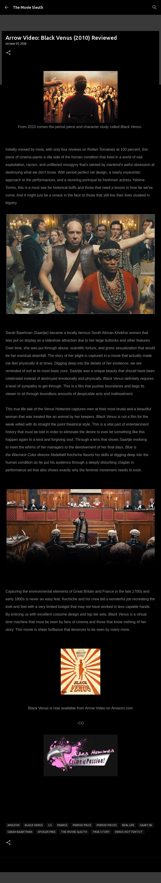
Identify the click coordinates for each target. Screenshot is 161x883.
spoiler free (47, 831)
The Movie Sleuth (28, 7)
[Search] (154, 7)
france (62, 825)
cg (50, 825)
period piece (82, 825)
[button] (8, 53)
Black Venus (34, 825)
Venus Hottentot (129, 831)
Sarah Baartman (19, 831)
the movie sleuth (74, 831)
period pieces (107, 825)
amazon (13, 825)
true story (101, 831)
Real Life (128, 825)
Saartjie (146, 825)
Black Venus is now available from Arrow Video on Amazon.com (80, 708)
